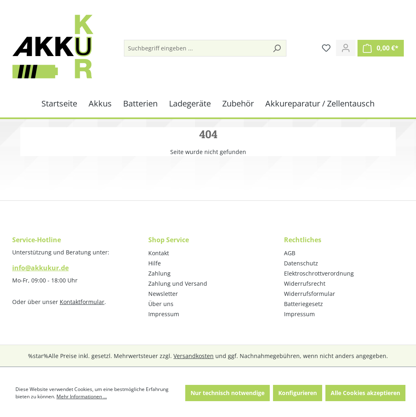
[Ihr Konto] (345, 48)
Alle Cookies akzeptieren (365, 393)
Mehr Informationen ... (81, 396)
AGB (289, 253)
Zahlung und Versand (177, 283)
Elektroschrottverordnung (319, 273)
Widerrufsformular (309, 294)
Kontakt (158, 253)
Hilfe (154, 263)
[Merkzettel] (326, 48)
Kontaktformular (82, 302)
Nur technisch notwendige (227, 393)
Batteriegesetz (303, 304)
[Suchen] (276, 48)
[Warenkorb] (381, 48)
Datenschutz (301, 263)
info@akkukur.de (40, 267)
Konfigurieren (297, 393)
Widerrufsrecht (304, 283)
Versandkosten (193, 356)
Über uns (160, 304)
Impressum (163, 314)
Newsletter (163, 294)
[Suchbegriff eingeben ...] (196, 48)
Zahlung (159, 273)
